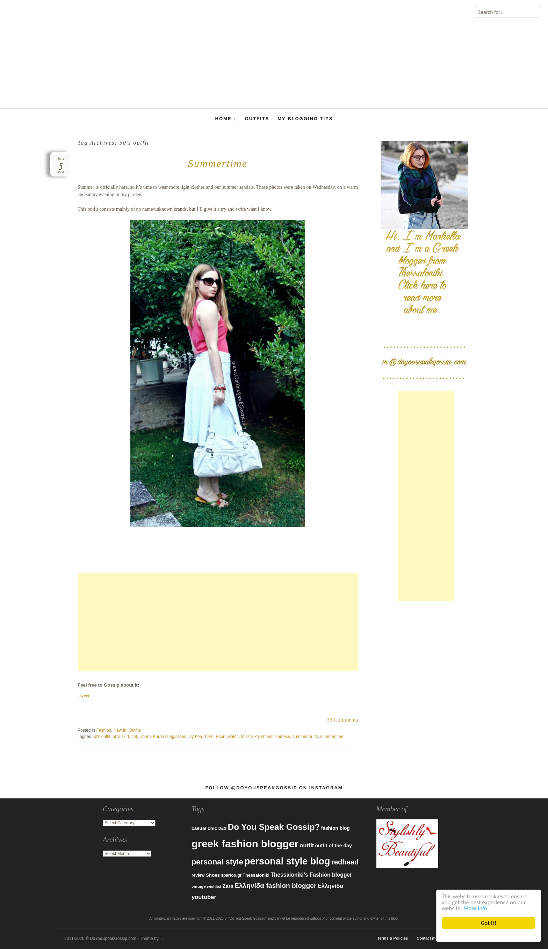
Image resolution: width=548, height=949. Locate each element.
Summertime (217, 163)
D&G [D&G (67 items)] (222, 828)
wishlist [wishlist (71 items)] (214, 886)
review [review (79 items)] (198, 875)
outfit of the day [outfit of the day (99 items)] (333, 845)
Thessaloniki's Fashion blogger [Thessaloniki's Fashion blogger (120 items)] (311, 875)
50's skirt (121, 736)
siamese (282, 736)
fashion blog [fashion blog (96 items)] (335, 828)
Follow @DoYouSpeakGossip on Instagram (273, 787)
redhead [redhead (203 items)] (345, 862)
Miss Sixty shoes (256, 736)
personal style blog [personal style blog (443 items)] (287, 861)
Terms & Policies (392, 938)
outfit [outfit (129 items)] (307, 845)
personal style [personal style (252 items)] (217, 861)
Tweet (83, 695)
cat (134, 736)
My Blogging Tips (305, 118)
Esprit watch (227, 736)
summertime (331, 736)
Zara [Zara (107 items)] (228, 886)
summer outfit (305, 736)
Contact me (427, 938)
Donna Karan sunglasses (162, 736)
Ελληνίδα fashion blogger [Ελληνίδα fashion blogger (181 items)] (276, 885)
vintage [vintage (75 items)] (199, 886)
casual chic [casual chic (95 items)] (204, 828)
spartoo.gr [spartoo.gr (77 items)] (231, 875)
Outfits (257, 118)
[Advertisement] (218, 622)
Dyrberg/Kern (200, 736)
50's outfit (101, 736)
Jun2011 (60, 165)
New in (120, 730)
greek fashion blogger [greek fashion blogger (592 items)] (245, 843)
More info (475, 908)
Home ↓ (226, 118)
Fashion (103, 730)
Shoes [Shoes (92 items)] (213, 875)
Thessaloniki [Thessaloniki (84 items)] (256, 875)
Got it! (488, 923)
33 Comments (342, 720)
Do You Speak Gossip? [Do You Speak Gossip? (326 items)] (274, 827)
